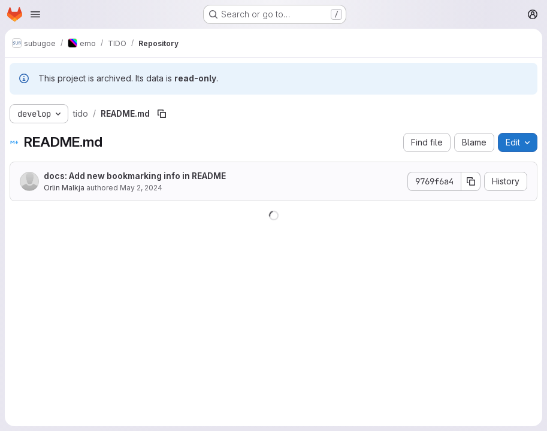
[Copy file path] (161, 113)
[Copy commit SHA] (470, 181)
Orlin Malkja (64, 187)
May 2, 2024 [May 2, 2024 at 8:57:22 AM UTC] (141, 187)
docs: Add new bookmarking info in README (135, 176)
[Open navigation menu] (35, 14)
